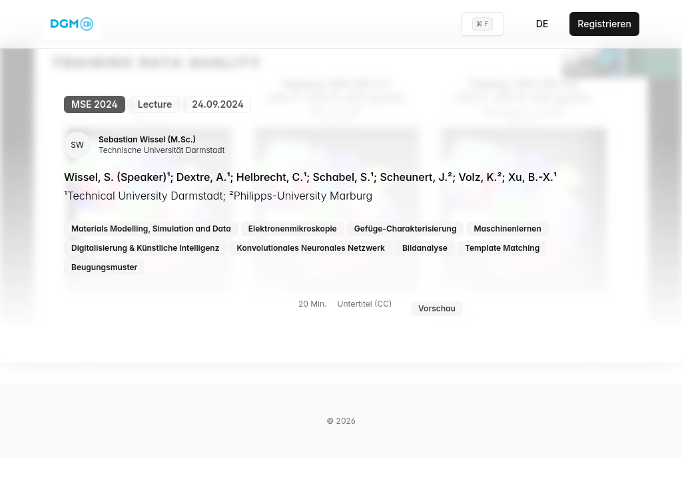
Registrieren (604, 23)
